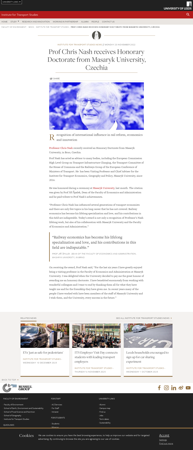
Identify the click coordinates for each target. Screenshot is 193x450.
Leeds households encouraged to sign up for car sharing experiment (147, 357)
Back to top (9, 379)
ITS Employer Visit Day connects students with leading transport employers (96, 357)
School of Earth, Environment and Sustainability (23, 408)
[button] (188, 15)
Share (56, 78)
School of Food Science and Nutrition (19, 411)
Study (14, 21)
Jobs (101, 415)
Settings (163, 439)
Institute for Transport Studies (20, 15)
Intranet (55, 411)
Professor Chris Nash (61, 148)
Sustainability (105, 422)
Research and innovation (36, 21)
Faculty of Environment (14, 27)
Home (5, 21)
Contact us (108, 21)
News (31, 27)
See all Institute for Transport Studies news (142, 318)
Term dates (104, 419)
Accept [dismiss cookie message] (164, 435)
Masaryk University (103, 188)
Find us (102, 411)
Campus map (105, 408)
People (95, 21)
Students (55, 423)
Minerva (55, 427)
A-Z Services (57, 404)
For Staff (55, 408)
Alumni (85, 21)
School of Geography (12, 415)
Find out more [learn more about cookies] (166, 443)
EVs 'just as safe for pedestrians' (43, 352)
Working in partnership (65, 21)
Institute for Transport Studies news (79, 44)
